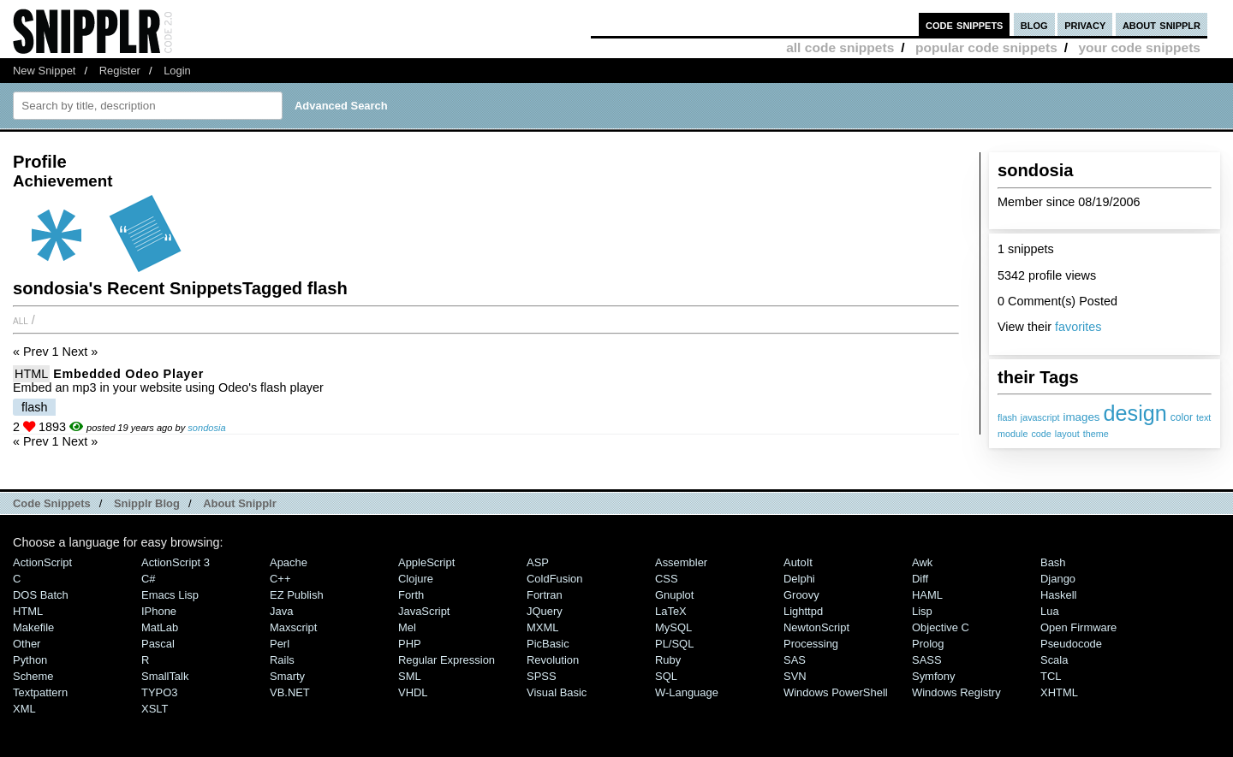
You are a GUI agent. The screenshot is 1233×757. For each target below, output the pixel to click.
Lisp (922, 611)
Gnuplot (674, 594)
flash (1007, 417)
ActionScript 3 (175, 562)
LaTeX (671, 611)
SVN (795, 676)
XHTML (1059, 692)
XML (24, 708)
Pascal (158, 643)
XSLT (154, 708)
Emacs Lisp (170, 594)
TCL (1050, 676)
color (1181, 417)
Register (119, 70)
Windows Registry (956, 692)
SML (409, 676)
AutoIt (798, 562)
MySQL (673, 627)
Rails (282, 660)
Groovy (801, 594)
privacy (1084, 24)
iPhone (158, 611)
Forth (411, 594)
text (1203, 417)
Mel (407, 627)
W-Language (686, 692)
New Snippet (44, 70)
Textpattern (40, 692)
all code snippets (840, 47)
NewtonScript (816, 627)
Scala (1054, 660)
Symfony (933, 676)
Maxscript (293, 627)
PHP (409, 643)
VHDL (413, 692)
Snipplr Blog (147, 503)
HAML (927, 594)
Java (281, 611)
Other (26, 643)
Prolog (928, 643)
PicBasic (548, 643)
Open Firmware (1078, 627)
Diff (920, 578)
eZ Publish (297, 594)
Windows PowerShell (835, 692)
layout (1067, 434)
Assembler (681, 562)
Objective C (940, 627)
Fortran (545, 594)
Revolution (553, 660)
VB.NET (290, 692)
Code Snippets (52, 503)
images (1081, 417)
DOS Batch (40, 594)
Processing (810, 643)
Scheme (33, 676)
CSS (666, 578)
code (1041, 434)
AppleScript (426, 562)
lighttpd (803, 611)
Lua (1049, 611)
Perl (279, 643)
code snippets (965, 24)
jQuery (545, 611)
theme (1096, 434)
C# (148, 578)
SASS (927, 660)
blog (1034, 24)
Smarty (287, 676)
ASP (538, 562)
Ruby (668, 660)
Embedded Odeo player (128, 374)
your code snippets (1139, 47)
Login (177, 70)
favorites (1078, 327)
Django (1057, 578)
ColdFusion (555, 578)
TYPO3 (159, 692)
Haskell (1058, 594)
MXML (542, 627)
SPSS (542, 676)
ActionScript (42, 562)
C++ (280, 578)
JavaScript (424, 611)
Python (30, 660)
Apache (288, 562)
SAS (794, 660)
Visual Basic (557, 692)
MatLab (159, 627)
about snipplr (1161, 24)
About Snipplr (240, 503)
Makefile (33, 627)
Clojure (415, 578)
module (1013, 434)
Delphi (799, 578)
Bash (1053, 562)
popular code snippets (986, 47)
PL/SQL (674, 643)
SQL (666, 676)
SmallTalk (164, 676)
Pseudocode (1071, 643)
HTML (31, 374)
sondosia (206, 428)
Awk (922, 562)
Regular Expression (446, 660)
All (20, 320)
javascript (1040, 417)
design (1135, 413)
